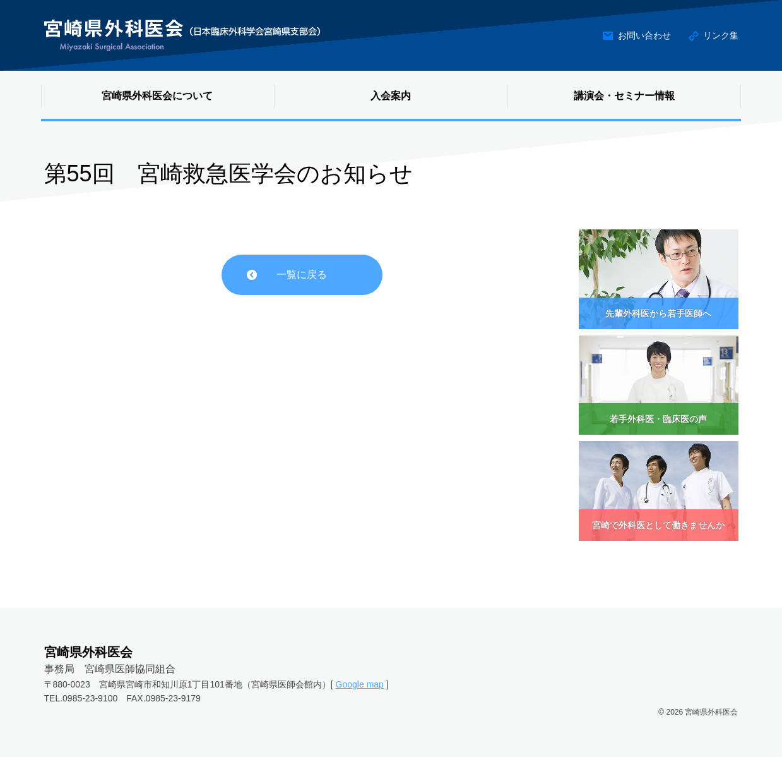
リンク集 (720, 35)
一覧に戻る (301, 274)
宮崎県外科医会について (157, 95)
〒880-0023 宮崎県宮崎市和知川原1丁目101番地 (143, 684)
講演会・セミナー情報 (624, 95)
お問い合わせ (644, 35)
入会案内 (390, 95)
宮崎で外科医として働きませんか (658, 525)
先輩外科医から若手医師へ (658, 313)
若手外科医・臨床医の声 (658, 419)
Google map (360, 684)
